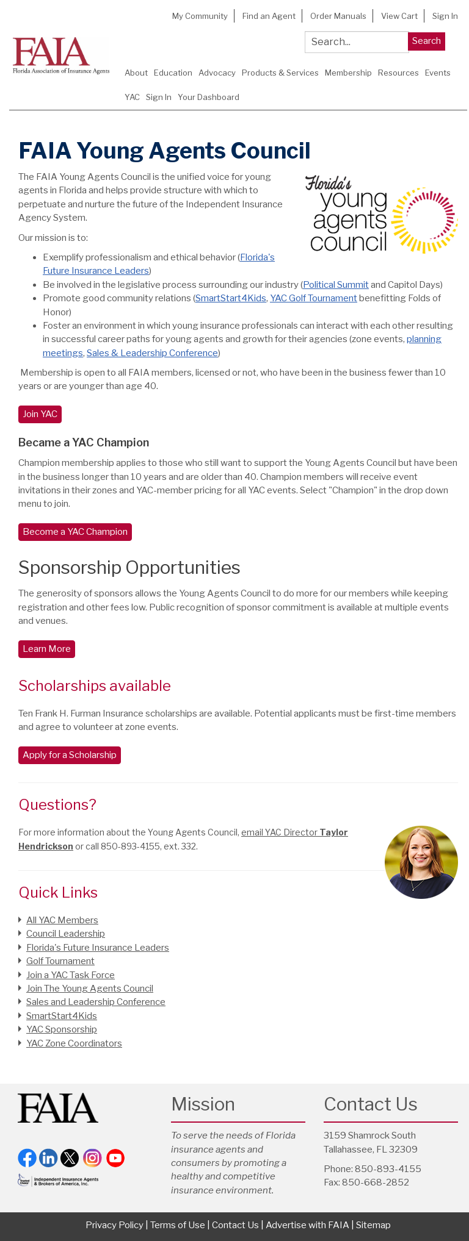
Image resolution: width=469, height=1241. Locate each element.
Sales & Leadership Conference (152, 353)
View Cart (399, 16)
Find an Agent (269, 16)
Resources (398, 72)
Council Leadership (65, 933)
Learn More (47, 648)
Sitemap (373, 1225)
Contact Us (235, 1225)
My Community (200, 16)
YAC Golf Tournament (313, 298)
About (136, 72)
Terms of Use (177, 1225)
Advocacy (217, 72)
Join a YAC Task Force (70, 975)
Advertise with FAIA (307, 1225)
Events (438, 72)
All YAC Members (62, 920)
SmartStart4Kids (230, 298)
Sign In (445, 16)
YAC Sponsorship (61, 1029)
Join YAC (40, 414)
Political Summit (336, 284)
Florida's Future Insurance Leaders (97, 947)
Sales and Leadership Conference (95, 1001)
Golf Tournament (60, 961)
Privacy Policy (114, 1225)
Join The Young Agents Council (89, 988)
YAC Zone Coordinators (74, 1043)
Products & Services (280, 72)
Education (173, 72)
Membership (348, 72)
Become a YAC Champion (75, 531)
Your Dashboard (208, 97)
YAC (132, 97)
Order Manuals (338, 16)
